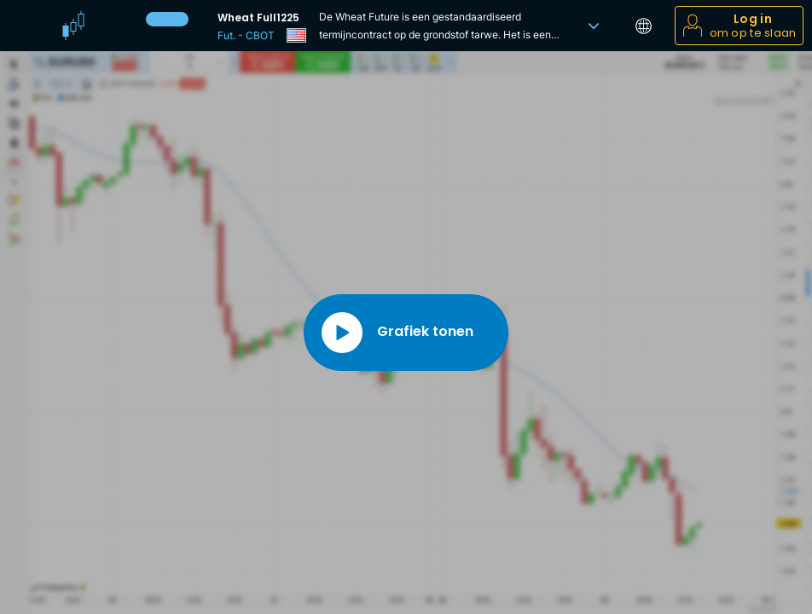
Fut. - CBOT (246, 35)
